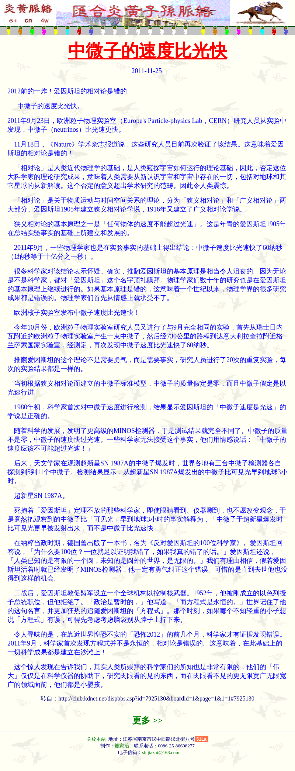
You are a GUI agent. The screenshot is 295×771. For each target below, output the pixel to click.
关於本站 (97, 739)
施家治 (122, 745)
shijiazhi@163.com (160, 752)
